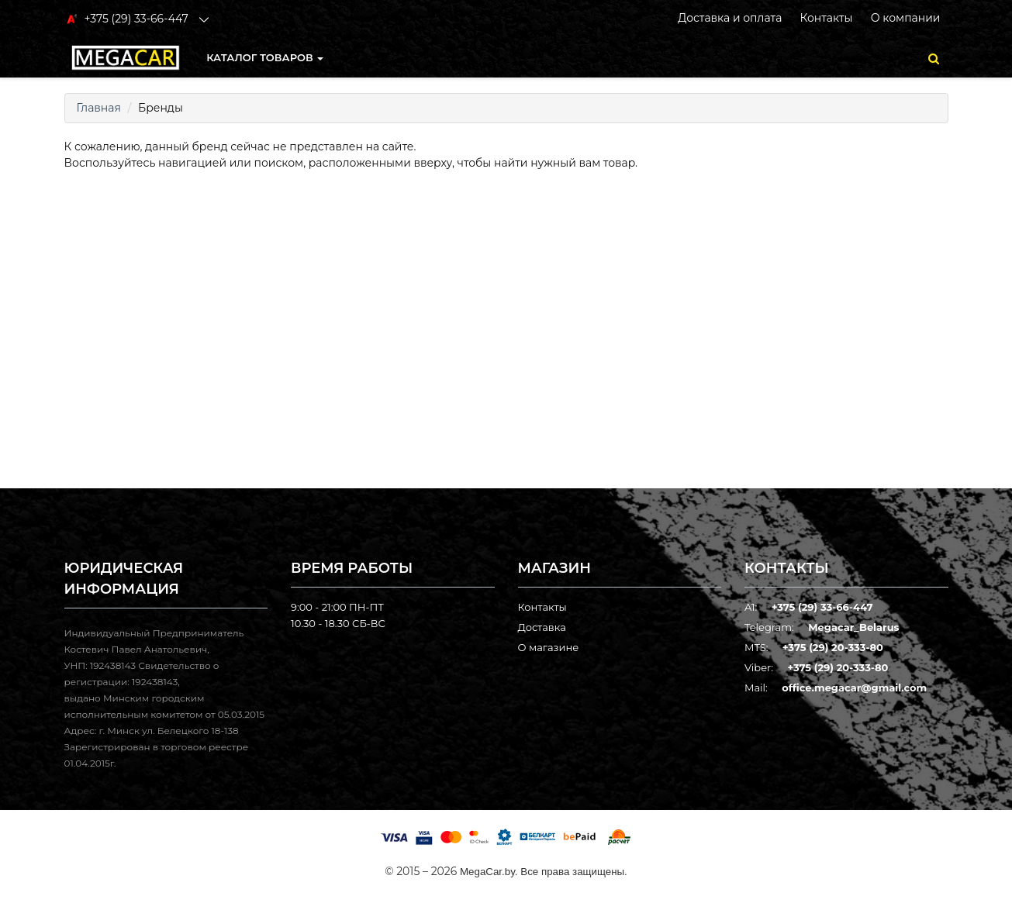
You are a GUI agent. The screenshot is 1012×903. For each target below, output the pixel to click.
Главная (99, 108)
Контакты (826, 18)
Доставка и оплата (730, 18)
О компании (906, 18)
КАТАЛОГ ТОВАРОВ (264, 57)
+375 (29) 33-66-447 (822, 607)
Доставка (542, 627)
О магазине (548, 647)
